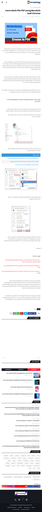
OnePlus (37, 463)
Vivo (34, 468)
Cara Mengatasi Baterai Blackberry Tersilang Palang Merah (22, 158)
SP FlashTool (36, 465)
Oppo (32, 463)
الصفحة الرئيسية (36, 7)
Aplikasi (17, 455)
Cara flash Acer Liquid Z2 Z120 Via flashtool (27, 425)
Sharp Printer (36, 479)
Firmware (31, 458)
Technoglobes (14, 505)
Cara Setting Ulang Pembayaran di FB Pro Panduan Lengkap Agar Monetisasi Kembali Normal (20, 446)
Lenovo (19, 460)
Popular (34, 369)
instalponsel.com (11, 507)
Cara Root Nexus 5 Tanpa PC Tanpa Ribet (27, 420)
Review (7, 463)
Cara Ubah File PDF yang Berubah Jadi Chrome (19, 373)
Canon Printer (28, 477)
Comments (8, 369)
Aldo (28, 455)
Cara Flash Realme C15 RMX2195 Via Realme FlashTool (17, 394)
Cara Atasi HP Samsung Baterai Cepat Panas (26, 164)
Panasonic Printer (18, 477)
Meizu (14, 460)
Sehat (23, 465)
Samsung (29, 465)
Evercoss (37, 458)
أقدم (3, 357)
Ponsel (26, 463)
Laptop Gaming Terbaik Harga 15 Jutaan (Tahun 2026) (24, 161)
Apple (11, 455)
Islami (32, 460)
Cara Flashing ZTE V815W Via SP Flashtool (27, 441)
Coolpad (6, 455)
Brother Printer (36, 477)
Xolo (30, 468)
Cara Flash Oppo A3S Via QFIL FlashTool (21, 387)
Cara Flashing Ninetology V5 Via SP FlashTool (26, 436)
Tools (13, 465)
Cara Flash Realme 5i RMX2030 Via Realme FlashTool (18, 380)
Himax (24, 458)
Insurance (6, 458)
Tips (31, 7)
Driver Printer (16, 509)
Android (23, 455)
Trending (8, 465)
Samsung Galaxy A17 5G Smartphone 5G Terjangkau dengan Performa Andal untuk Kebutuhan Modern (22, 408)
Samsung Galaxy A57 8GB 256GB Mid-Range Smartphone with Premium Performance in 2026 (21, 414)
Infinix (19, 458)
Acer (38, 455)
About (33, 507)
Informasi (13, 458)
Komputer (26, 460)
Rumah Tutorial (25, 509)
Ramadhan (20, 463)
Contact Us (27, 507)
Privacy (20, 507)
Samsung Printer (8, 477)
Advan (33, 455)
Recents (21, 369)
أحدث (38, 357)
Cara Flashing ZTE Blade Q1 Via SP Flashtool (27, 431)
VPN (38, 468)
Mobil (9, 460)
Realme (13, 463)
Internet (37, 460)
